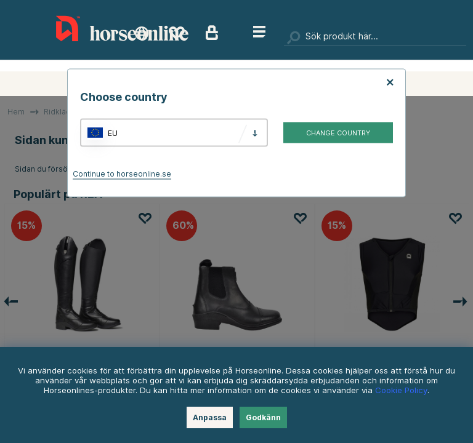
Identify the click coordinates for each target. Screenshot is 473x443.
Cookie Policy (401, 390)
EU (113, 132)
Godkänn (263, 417)
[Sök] (375, 37)
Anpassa (210, 417)
